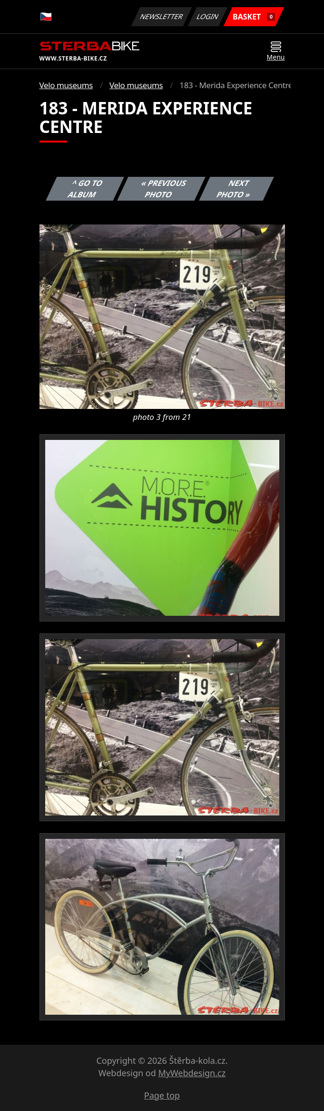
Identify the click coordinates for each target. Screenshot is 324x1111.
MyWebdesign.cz (192, 1073)
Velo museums (66, 85)
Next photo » (234, 189)
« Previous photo (164, 189)
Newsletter (161, 16)
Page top (162, 1095)
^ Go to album (85, 189)
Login (208, 16)
